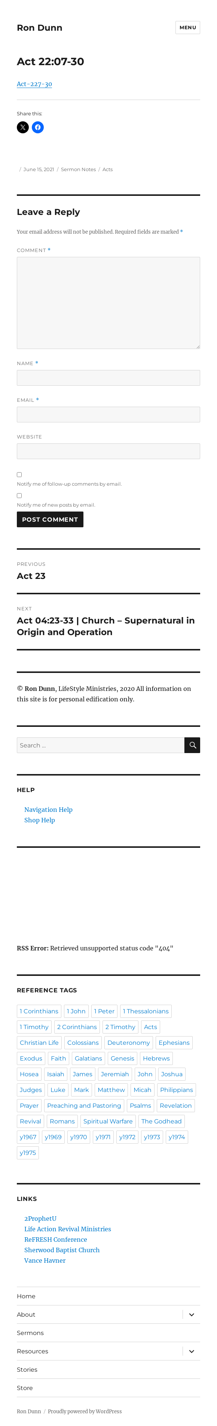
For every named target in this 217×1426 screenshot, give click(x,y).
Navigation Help (48, 809)
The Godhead (161, 1121)
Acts (108, 169)
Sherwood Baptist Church (62, 1250)
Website (29, 437)
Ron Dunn (39, 27)
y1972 (127, 1137)
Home (26, 1296)
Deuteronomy (128, 1042)
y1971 (103, 1137)
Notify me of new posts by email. (56, 505)
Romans (62, 1121)
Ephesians (174, 1042)
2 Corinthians (77, 1027)
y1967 (28, 1137)
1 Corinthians (39, 1011)
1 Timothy (34, 1027)
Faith (58, 1058)
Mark (81, 1089)
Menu (188, 27)
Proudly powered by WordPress (85, 1411)
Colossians (83, 1042)
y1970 (78, 1137)
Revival (30, 1121)
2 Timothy (120, 1027)
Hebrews (156, 1058)
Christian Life (39, 1042)
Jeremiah (115, 1074)
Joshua (172, 1074)
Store (25, 1388)
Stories (27, 1369)
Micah (143, 1089)
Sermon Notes (78, 169)
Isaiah (55, 1074)
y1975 (28, 1152)
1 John (76, 1011)
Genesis (122, 1058)
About (26, 1314)
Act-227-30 (34, 84)
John (145, 1074)
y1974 (177, 1137)
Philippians (176, 1089)
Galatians (88, 1058)
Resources (32, 1351)
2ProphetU (40, 1218)
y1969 (53, 1137)
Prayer (29, 1105)
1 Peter (104, 1011)
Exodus (31, 1058)
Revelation (176, 1105)
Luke (58, 1089)
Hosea (29, 1074)
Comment (34, 250)
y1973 (152, 1137)
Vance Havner (44, 1260)
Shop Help (39, 820)
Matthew (111, 1089)
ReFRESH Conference (55, 1239)
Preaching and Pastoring (84, 1105)
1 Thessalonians (146, 1011)
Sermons (30, 1333)
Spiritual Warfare (108, 1121)
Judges (31, 1089)
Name (28, 363)
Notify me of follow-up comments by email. (69, 484)
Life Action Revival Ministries (67, 1229)
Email (28, 400)
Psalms (140, 1105)
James (82, 1074)
